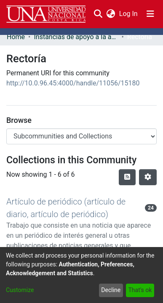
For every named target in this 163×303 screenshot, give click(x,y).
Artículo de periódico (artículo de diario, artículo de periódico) (66, 208)
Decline (110, 290)
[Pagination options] (148, 177)
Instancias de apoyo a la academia (76, 37)
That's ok (140, 290)
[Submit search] (98, 14)
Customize (20, 290)
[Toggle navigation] (150, 14)
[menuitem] (110, 14)
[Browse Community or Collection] (81, 136)
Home (16, 37)
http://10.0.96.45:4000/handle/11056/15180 (73, 83)
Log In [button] (129, 14)
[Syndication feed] (127, 177)
